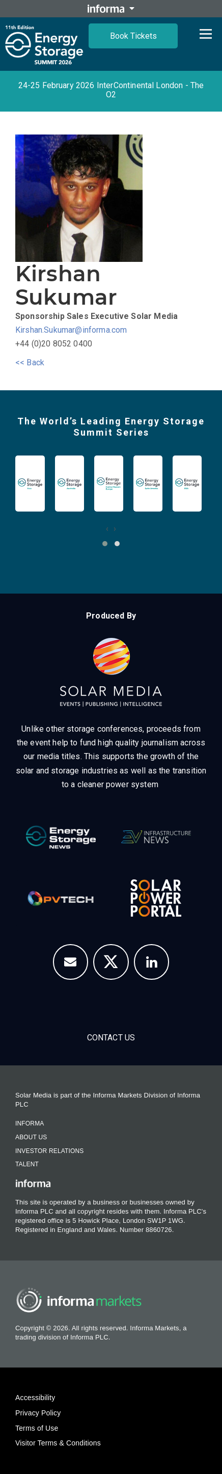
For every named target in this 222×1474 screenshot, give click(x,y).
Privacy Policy (38, 1413)
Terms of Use (36, 1428)
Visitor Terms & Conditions (58, 1443)
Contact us (111, 1037)
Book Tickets (133, 36)
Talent (27, 1164)
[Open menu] (206, 34)
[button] (105, 544)
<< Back (29, 362)
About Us (31, 1137)
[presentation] (107, 528)
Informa (29, 1123)
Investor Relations (49, 1151)
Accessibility (35, 1397)
